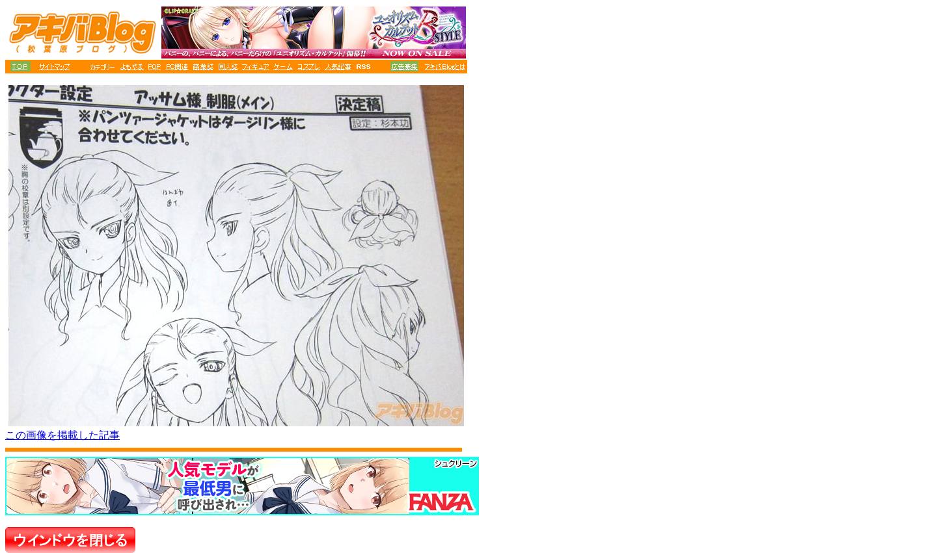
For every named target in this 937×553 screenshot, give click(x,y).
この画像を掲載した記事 (62, 435)
